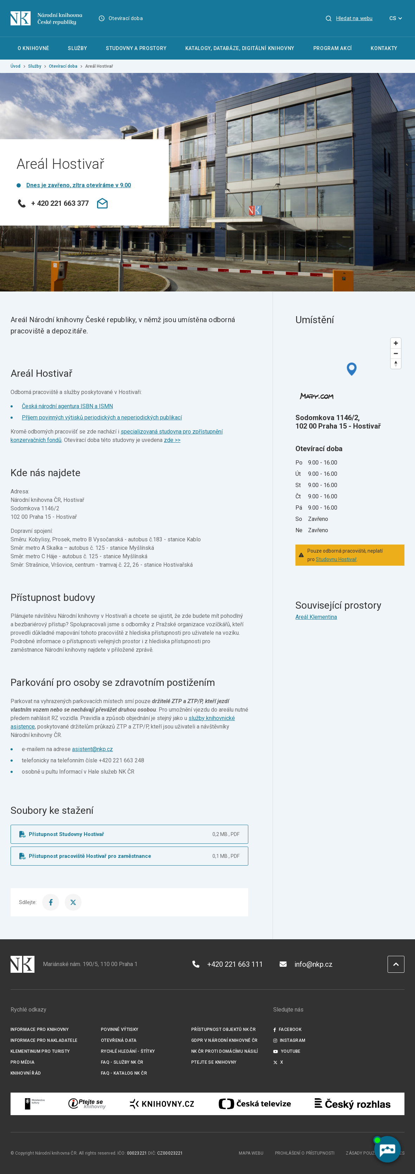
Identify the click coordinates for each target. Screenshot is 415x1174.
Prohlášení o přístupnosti (305, 1153)
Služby (34, 66)
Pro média (22, 1062)
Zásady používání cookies (375, 1153)
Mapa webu (251, 1153)
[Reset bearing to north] (396, 363)
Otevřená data (119, 1040)
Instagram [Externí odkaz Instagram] (289, 1040)
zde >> (172, 440)
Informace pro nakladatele (44, 1040)
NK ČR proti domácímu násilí (224, 1051)
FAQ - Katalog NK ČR (124, 1073)
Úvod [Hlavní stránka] (15, 66)
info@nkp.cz (306, 964)
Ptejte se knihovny (214, 1062)
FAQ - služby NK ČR (122, 1062)
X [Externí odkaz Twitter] (278, 1062)
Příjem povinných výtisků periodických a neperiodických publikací (102, 417)
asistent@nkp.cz (92, 749)
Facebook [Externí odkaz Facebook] (287, 1029)
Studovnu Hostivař (336, 559)
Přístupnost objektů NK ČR (223, 1029)
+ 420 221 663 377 (53, 203)
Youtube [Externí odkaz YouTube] (287, 1051)
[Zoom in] (396, 343)
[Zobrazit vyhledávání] (348, 18)
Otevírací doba (126, 18)
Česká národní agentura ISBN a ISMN (67, 406)
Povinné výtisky (120, 1029)
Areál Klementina (316, 617)
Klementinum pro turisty (40, 1051)
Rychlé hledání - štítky (128, 1051)
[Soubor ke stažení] (129, 834)
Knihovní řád (26, 1073)
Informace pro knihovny (40, 1029)
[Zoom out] (396, 353)
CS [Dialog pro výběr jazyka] (396, 18)
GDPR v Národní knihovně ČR (224, 1040)
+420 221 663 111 (227, 964)
